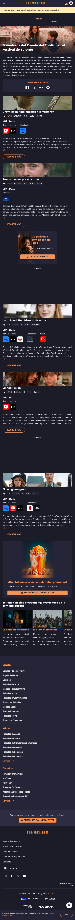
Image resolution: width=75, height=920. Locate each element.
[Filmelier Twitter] (18, 876)
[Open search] (69, 905)
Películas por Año (11, 716)
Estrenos (7, 680)
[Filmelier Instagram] (6, 876)
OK (66, 914)
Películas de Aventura (13, 756)
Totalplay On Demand (12, 787)
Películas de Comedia (12, 747)
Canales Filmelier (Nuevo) (14, 671)
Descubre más (14, 157)
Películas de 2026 (11, 684)
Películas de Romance (13, 752)
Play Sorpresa (37, 256)
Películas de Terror (11, 738)
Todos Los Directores (12, 720)
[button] (22, 868)
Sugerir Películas (10, 675)
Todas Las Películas (12, 702)
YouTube (7, 778)
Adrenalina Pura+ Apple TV (15, 796)
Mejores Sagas (9, 707)
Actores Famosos (11, 711)
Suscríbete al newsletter (37, 593)
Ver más (8, 761)
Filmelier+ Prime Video (13, 774)
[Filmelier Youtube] (24, 876)
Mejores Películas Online (14, 689)
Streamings (8, 768)
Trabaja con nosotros (12, 846)
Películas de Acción (11, 734)
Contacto (7, 861)
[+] (4, 150)
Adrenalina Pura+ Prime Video (16, 792)
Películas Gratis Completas (15, 698)
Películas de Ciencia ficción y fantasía (20, 743)
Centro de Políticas (7, 916)
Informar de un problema (14, 856)
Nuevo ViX (7, 783)
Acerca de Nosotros (11, 841)
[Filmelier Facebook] (12, 876)
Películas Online (10, 693)
